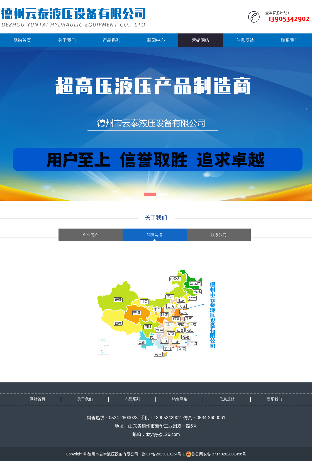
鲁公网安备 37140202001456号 (216, 454)
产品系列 (111, 40)
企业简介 (90, 235)
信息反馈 (245, 40)
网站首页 (22, 40)
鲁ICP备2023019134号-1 (163, 454)
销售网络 (154, 235)
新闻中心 (156, 40)
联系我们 (290, 40)
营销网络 (200, 40)
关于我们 (67, 40)
